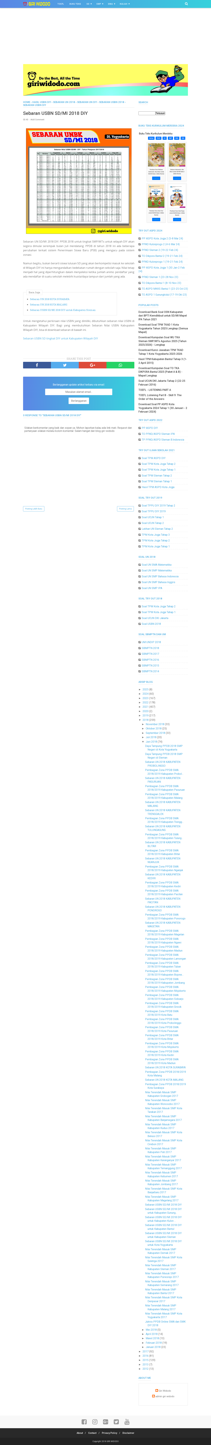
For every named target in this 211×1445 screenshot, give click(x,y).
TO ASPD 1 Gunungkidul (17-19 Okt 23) (164, 294)
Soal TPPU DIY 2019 (154, 511)
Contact (92, 1433)
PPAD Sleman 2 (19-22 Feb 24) (160, 250)
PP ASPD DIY (150, 428)
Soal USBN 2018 (151, 623)
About (78, 1433)
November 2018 (155, 724)
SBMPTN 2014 (150, 671)
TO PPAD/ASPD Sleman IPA (158, 433)
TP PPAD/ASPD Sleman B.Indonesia (163, 439)
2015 (146, 1360)
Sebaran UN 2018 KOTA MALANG (48, 304)
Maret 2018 (153, 1338)
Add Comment (37, 120)
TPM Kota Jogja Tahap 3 (156, 534)
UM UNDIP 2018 (151, 642)
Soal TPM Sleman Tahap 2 (157, 475)
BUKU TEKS (75, 4)
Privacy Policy (110, 1433)
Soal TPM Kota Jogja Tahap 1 (159, 469)
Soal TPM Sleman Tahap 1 (157, 481)
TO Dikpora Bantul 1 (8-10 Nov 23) (161, 283)
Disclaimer (130, 1433)
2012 (146, 1368)
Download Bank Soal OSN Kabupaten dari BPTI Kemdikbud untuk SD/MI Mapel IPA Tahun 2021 (162, 315)
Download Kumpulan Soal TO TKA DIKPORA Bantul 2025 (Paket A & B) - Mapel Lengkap (160, 372)
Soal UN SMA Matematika (156, 564)
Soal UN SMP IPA (152, 588)
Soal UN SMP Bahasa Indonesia (160, 576)
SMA (110, 4)
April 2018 (152, 1334)
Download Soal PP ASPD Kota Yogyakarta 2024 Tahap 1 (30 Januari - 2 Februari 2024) (162, 408)
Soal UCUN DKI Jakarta (155, 618)
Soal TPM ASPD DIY (154, 458)
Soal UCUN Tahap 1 (153, 517)
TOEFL (61, 4)
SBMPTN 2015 (150, 665)
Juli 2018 (151, 737)
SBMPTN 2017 (150, 653)
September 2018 (156, 733)
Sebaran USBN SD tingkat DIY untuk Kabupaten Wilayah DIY (60, 339)
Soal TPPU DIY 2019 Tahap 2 (158, 505)
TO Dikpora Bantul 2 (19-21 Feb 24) (162, 256)
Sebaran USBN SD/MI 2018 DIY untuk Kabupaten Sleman (63, 310)
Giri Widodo (165, 1390)
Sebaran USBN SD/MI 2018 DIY (163, 1204)
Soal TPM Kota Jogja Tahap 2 (159, 463)
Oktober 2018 (154, 728)
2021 (146, 706)
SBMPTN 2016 (150, 659)
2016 (146, 1355)
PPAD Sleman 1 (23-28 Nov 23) (160, 277)
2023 (146, 698)
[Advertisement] (105, 39)
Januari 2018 (153, 1347)
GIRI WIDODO (113, 1441)
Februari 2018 (154, 1342)
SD (88, 4)
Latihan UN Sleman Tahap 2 (157, 528)
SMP (98, 4)
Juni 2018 (152, 741)
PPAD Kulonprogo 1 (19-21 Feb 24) (162, 261)
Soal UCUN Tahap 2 (153, 523)
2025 (146, 689)
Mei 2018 (151, 1329)
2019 (146, 715)
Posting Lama (125, 509)
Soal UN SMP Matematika (157, 570)
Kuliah (123, 4)
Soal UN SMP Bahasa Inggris (158, 582)
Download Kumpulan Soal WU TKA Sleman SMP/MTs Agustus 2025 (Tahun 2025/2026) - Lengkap (162, 341)
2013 (146, 1364)
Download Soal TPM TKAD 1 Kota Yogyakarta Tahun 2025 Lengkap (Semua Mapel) (163, 328)
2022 (146, 702)
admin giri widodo (164, 1396)
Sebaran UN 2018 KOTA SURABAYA (49, 299)
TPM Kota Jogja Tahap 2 (156, 540)
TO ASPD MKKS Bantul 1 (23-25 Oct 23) (165, 288)
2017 (146, 1351)
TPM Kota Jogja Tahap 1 (156, 546)
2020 (146, 711)
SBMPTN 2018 (150, 648)
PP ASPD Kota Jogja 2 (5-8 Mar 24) (162, 238)
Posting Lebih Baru (33, 509)
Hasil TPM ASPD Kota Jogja (158, 487)
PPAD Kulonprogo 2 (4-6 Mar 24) (161, 244)
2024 (146, 693)
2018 (146, 720)
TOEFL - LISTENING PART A (154, 389)
